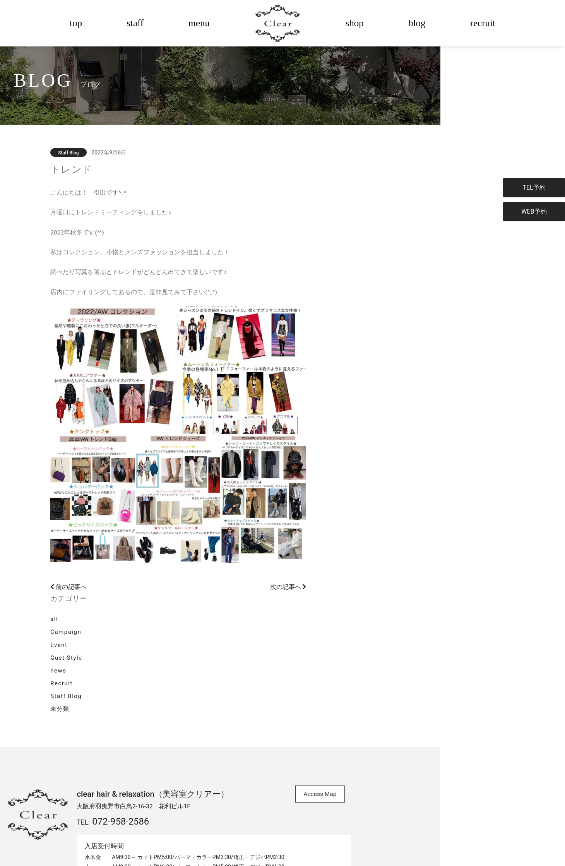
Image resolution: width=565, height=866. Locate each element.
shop (355, 23)
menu (199, 23)
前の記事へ (134, 589)
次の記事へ (330, 589)
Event (380, 222)
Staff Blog (387, 274)
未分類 (381, 287)
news (379, 248)
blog (416, 23)
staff (135, 23)
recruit (482, 23)
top (76, 23)
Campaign (387, 209)
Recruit (383, 261)
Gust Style (387, 235)
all (375, 196)
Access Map (348, 667)
